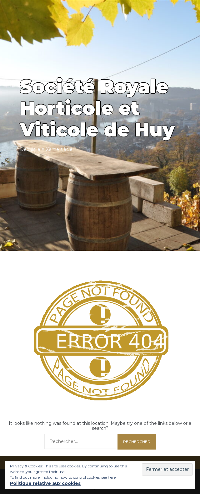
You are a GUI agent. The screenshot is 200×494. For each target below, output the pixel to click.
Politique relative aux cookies (45, 483)
